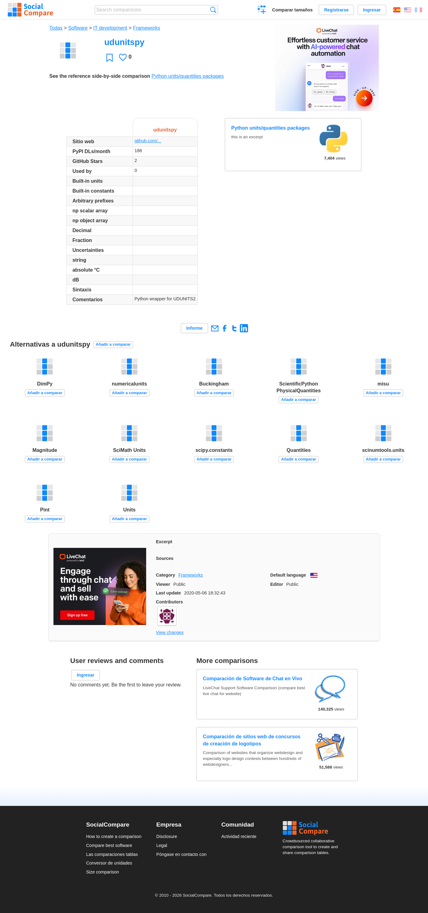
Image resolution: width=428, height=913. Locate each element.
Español (396, 9)
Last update (168, 592)
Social (312, 828)
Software (77, 28)
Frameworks (146, 28)
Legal (161, 845)
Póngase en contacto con (181, 854)
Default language (288, 575)
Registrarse (336, 9)
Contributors (169, 601)
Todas (56, 28)
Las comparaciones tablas (112, 854)
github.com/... (147, 140)
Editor (276, 584)
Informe (194, 328)
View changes (170, 632)
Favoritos (109, 57)
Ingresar (372, 9)
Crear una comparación (262, 10)
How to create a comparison (114, 836)
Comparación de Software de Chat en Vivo (253, 678)
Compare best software (109, 845)
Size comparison (102, 871)
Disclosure (166, 836)
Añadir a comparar (113, 344)
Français (418, 9)
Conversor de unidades (109, 863)
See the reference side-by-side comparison (99, 76)
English (407, 9)
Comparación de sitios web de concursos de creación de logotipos (252, 740)
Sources (165, 558)
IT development (110, 28)
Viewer (163, 584)
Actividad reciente (238, 836)
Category (165, 575)
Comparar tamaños (292, 9)
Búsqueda (213, 10)
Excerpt (164, 541)
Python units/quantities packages (187, 76)
